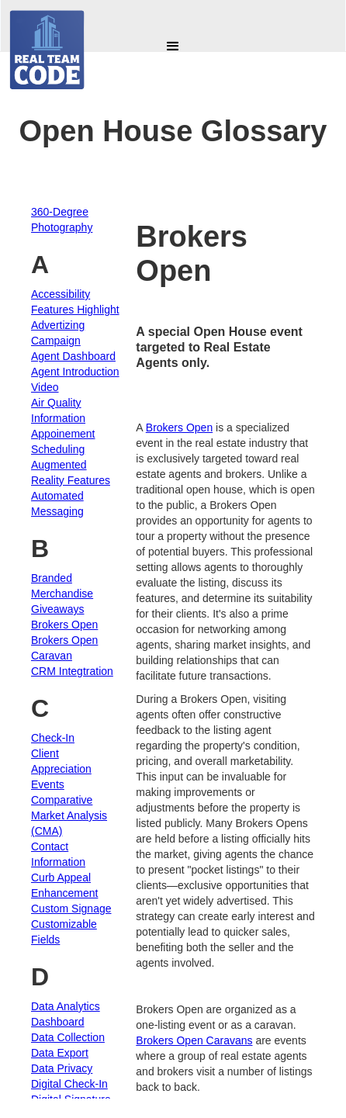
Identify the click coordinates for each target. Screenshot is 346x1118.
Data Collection (68, 1037)
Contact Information (58, 854)
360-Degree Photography (61, 220)
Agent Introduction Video (75, 379)
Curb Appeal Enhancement (64, 885)
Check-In (52, 738)
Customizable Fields (64, 932)
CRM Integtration (72, 671)
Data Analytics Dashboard (65, 1014)
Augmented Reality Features (70, 472)
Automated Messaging (57, 503)
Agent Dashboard (73, 356)
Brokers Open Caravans (194, 1040)
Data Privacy (61, 1068)
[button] (173, 46)
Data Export (59, 1053)
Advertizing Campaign (58, 333)
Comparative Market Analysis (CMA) (69, 815)
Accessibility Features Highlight (75, 302)
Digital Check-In (69, 1084)
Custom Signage (71, 908)
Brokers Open (64, 624)
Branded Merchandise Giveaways (62, 593)
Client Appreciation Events (61, 769)
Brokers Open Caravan (64, 648)
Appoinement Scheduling (63, 441)
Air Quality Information (58, 410)
